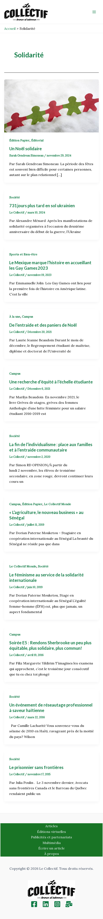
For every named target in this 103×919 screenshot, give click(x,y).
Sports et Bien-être (23, 254)
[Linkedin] (45, 904)
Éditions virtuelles (51, 832)
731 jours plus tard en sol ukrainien (42, 205)
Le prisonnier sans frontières (36, 767)
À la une (14, 316)
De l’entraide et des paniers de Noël (43, 324)
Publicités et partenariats (51, 837)
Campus (27, 316)
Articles (51, 826)
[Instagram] (57, 904)
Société (14, 197)
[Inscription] (69, 904)
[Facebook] (34, 904)
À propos (51, 854)
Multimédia (52, 843)
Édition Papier (19, 140)
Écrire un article (51, 848)
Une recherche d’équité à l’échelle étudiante (51, 381)
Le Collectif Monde (57, 504)
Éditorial (37, 140)
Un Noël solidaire (26, 148)
